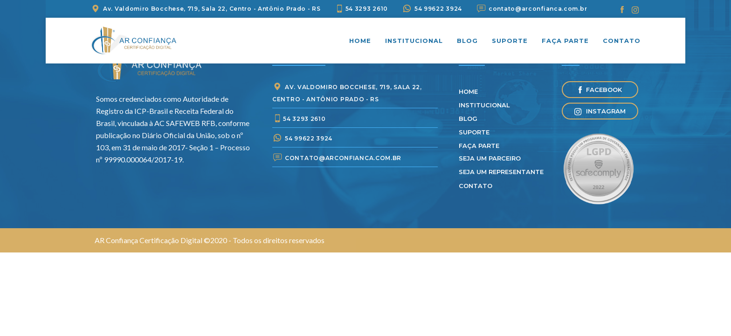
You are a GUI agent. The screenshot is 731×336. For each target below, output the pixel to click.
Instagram (600, 111)
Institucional (414, 40)
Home (360, 40)
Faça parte (565, 40)
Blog (467, 40)
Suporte (510, 40)
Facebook (600, 89)
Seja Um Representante (501, 171)
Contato (622, 40)
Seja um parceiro (490, 158)
